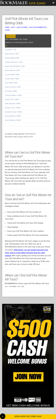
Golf (13, 27)
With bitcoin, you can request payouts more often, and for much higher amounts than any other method (26, 253)
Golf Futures (22, 27)
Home (7, 27)
